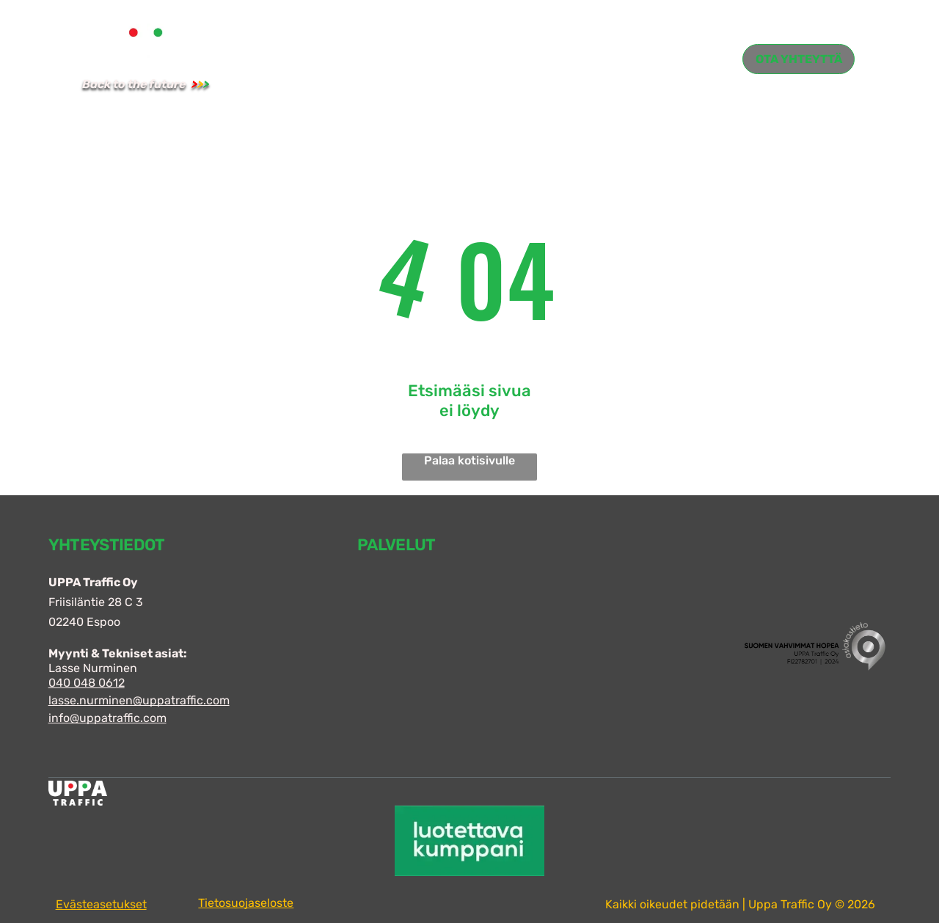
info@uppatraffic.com (107, 718)
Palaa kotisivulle (469, 460)
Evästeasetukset (101, 904)
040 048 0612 (86, 683)
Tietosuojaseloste (245, 903)
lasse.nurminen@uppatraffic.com (139, 700)
